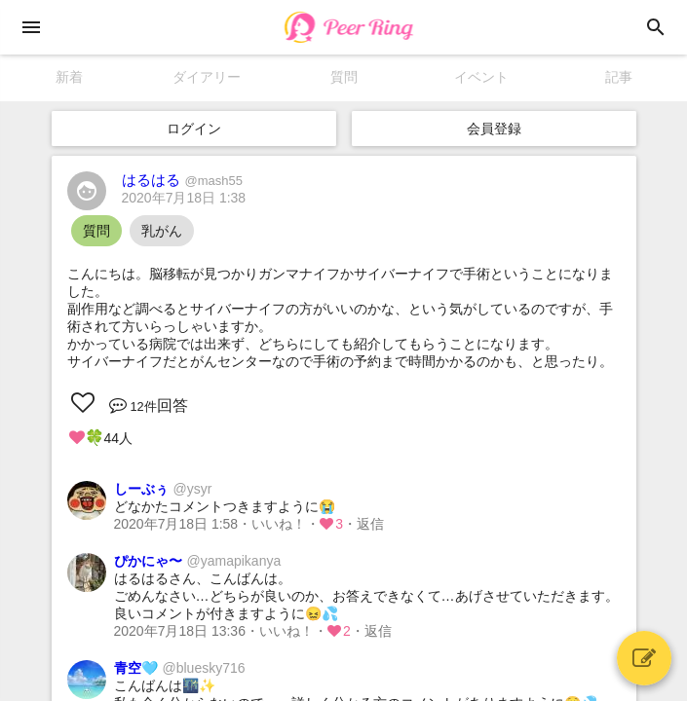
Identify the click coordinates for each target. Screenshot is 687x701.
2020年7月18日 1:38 (184, 197)
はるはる (182, 179)
